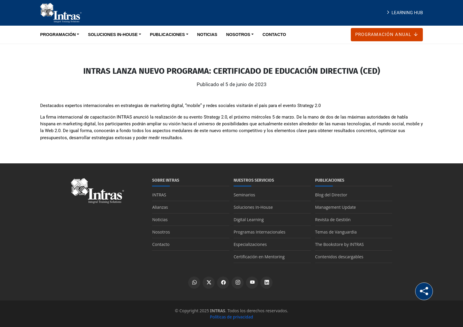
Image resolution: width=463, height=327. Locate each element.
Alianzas (160, 207)
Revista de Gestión (332, 219)
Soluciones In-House (253, 207)
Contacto (160, 244)
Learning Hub (404, 12)
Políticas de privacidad (231, 317)
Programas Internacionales (259, 232)
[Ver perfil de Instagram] (237, 283)
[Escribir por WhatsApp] (194, 283)
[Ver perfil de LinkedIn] (266, 283)
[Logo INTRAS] (60, 12)
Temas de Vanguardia (336, 232)
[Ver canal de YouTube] (252, 283)
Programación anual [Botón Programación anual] (386, 34)
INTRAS (159, 195)
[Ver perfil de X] (209, 283)
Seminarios (244, 195)
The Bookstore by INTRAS (339, 244)
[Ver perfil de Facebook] (223, 283)
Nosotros (161, 232)
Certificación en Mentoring (259, 256)
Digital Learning (249, 219)
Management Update (335, 207)
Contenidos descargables (339, 256)
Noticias (159, 219)
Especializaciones (250, 244)
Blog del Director (331, 195)
